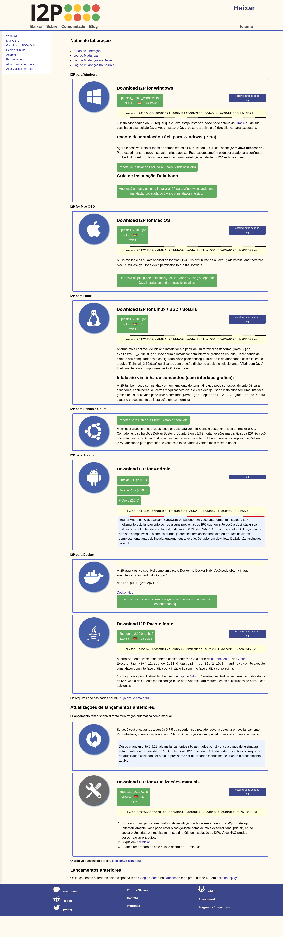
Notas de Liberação (87, 51)
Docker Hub (125, 593)
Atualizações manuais (19, 68)
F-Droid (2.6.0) (129, 501)
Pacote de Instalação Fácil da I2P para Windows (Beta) (157, 167)
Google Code (147, 879)
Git (193, 659)
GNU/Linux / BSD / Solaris (22, 45)
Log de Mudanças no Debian (93, 60)
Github (241, 659)
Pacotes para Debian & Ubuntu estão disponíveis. (153, 420)
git (183, 677)
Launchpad (172, 879)
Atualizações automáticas (22, 64)
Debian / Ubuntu (16, 50)
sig (247, 100)
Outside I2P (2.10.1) (133, 480)
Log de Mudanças (85, 55)
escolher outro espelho (247, 96)
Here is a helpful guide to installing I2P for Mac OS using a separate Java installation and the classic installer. (167, 281)
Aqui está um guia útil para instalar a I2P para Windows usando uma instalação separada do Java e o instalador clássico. (166, 191)
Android (11, 54)
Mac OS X (12, 40)
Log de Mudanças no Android (93, 65)
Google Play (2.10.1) (133, 491)
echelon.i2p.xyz (227, 879)
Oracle (240, 123)
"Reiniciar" (144, 843)
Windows (11, 35)
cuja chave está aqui (134, 699)
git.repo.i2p (219, 659)
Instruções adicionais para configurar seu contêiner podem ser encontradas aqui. (166, 602)
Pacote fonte (14, 59)
